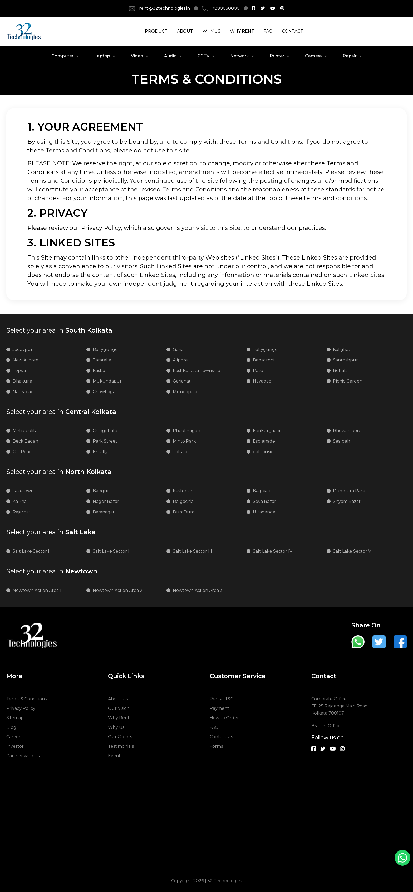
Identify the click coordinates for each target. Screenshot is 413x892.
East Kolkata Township (196, 370)
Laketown (23, 490)
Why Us (116, 727)
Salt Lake (50, 532)
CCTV (203, 55)
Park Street (105, 441)
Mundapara (185, 391)
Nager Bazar (106, 501)
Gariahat (182, 381)
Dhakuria (22, 381)
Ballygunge (105, 349)
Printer (277, 55)
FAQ (268, 31)
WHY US (211, 31)
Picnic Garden (347, 381)
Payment (219, 708)
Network (239, 55)
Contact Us (221, 736)
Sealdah (341, 441)
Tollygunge (265, 349)
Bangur (101, 490)
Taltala (180, 451)
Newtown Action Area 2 (117, 590)
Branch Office (326, 725)
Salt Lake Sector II (112, 551)
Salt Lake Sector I (31, 551)
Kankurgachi (266, 430)
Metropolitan (26, 430)
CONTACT (292, 31)
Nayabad (262, 381)
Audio (170, 55)
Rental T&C (221, 698)
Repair (350, 55)
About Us (118, 698)
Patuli (259, 370)
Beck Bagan (25, 441)
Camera (313, 55)
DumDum (183, 511)
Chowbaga (104, 391)
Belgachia (183, 501)
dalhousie (263, 451)
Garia (178, 349)
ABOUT (185, 31)
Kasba (99, 370)
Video (137, 55)
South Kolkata (59, 330)
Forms (216, 746)
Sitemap (15, 717)
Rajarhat (22, 511)
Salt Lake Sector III (192, 551)
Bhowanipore (347, 430)
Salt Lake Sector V (352, 551)
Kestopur (183, 490)
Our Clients (120, 736)
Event (114, 755)
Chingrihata (105, 430)
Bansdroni (263, 360)
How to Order (224, 717)
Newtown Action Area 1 (37, 590)
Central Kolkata (61, 411)
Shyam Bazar (347, 501)
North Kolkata (58, 471)
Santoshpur (345, 360)
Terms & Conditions (26, 698)
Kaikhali (21, 501)
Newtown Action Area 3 (198, 590)
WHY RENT (242, 31)
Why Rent (119, 717)
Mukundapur (107, 381)
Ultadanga (264, 511)
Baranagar (104, 511)
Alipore (180, 360)
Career (13, 736)
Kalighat (341, 349)
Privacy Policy (20, 708)
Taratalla (102, 360)
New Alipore (25, 360)
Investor (15, 746)
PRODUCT (156, 31)
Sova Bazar (264, 501)
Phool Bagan (186, 430)
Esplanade (264, 441)
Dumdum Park (349, 490)
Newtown (51, 571)
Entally (100, 451)
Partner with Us (23, 755)
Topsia (19, 370)
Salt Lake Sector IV (272, 551)
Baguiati (261, 490)
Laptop (102, 55)
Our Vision (119, 708)
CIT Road (22, 451)
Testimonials (121, 746)
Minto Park (184, 441)
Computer (62, 55)
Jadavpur (23, 349)
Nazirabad (23, 391)
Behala (340, 370)
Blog (11, 727)
